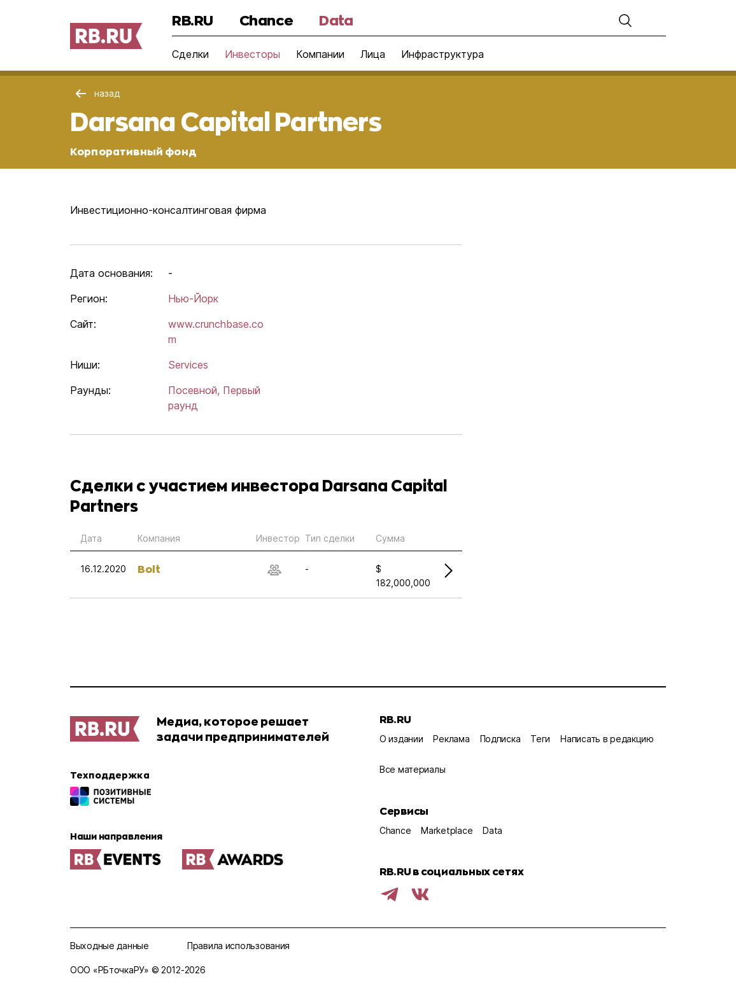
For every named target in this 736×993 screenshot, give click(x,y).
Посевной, (194, 390)
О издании (401, 738)
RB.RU (192, 20)
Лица (372, 54)
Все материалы (412, 769)
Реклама (451, 738)
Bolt (149, 568)
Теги (540, 738)
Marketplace (446, 830)
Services (188, 364)
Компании (320, 54)
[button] (625, 20)
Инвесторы (252, 54)
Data (336, 20)
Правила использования (238, 945)
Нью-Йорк (193, 298)
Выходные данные (109, 945)
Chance (266, 20)
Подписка (500, 738)
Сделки (190, 54)
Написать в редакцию (607, 738)
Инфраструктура (442, 54)
